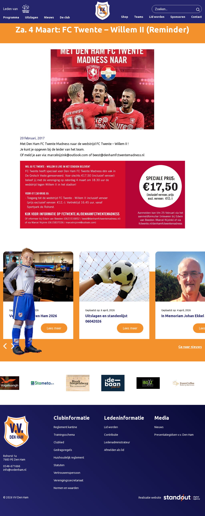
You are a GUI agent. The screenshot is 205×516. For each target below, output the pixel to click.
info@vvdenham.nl (14, 469)
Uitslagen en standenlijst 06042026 (106, 318)
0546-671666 (11, 466)
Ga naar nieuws (190, 347)
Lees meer (54, 328)
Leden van (10, 9)
